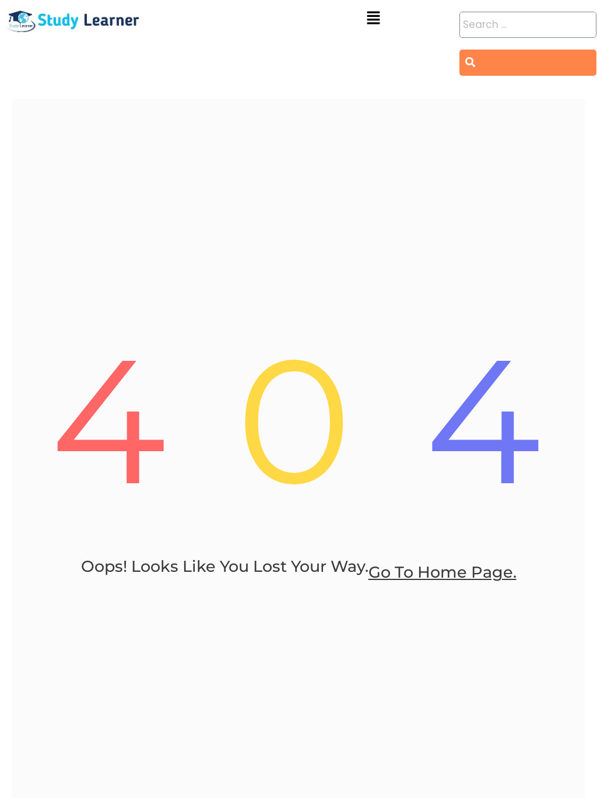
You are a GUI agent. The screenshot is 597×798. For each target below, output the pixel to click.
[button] (373, 18)
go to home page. (442, 589)
